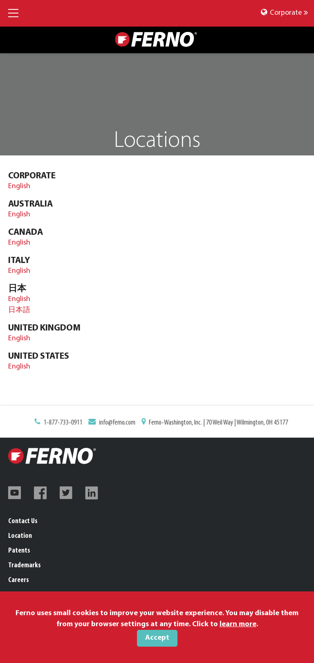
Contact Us (23, 521)
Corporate (284, 13)
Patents (19, 551)
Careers (18, 580)
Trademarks (24, 565)
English (19, 186)
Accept (157, 638)
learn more (238, 624)
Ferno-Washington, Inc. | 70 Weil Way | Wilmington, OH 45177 (216, 423)
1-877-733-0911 (66, 423)
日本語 (19, 310)
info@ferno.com (118, 423)
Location (20, 536)
